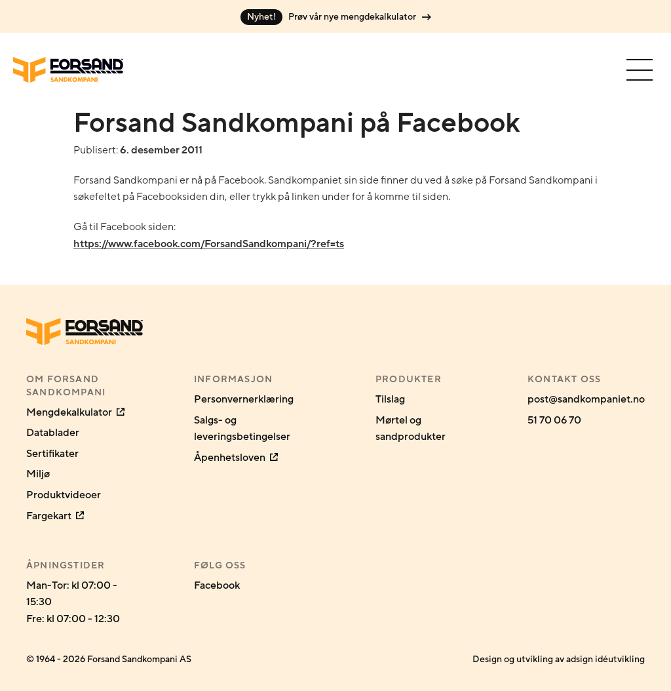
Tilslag (390, 399)
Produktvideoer (63, 495)
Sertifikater (52, 453)
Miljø (38, 474)
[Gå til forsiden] (68, 70)
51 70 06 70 (554, 420)
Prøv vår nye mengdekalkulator (335, 17)
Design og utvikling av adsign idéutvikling (558, 659)
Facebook (217, 585)
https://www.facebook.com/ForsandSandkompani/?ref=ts (208, 243)
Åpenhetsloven (236, 457)
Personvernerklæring (244, 399)
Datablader (52, 432)
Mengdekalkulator (75, 412)
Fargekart (55, 516)
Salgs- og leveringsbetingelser (242, 429)
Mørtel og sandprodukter (410, 429)
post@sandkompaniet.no (586, 399)
